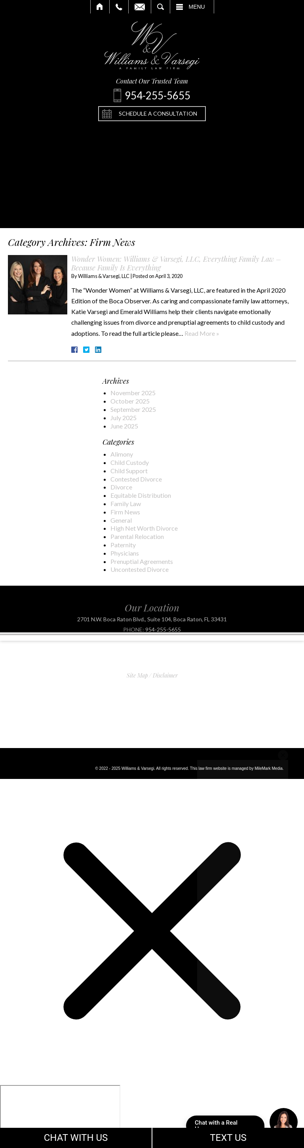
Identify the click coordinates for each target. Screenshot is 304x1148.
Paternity (123, 544)
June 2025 (124, 426)
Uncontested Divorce (139, 569)
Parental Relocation (137, 536)
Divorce (121, 487)
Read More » (201, 333)
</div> (60, 1115)
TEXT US (228, 1137)
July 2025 (123, 417)
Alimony (121, 454)
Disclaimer (165, 675)
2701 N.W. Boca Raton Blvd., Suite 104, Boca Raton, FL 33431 (152, 626)
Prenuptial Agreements (141, 561)
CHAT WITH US (76, 1137)
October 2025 (130, 401)
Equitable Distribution (140, 495)
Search (160, 6)
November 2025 (133, 392)
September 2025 (133, 409)
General (121, 520)
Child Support (129, 470)
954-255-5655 (163, 636)
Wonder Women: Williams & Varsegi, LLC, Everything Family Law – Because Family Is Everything (176, 263)
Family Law (125, 503)
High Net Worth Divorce (144, 528)
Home (100, 6)
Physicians (124, 553)
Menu (197, 7)
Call (119, 6)
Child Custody (129, 462)
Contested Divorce (136, 479)
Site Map (137, 675)
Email (140, 6)
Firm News (125, 512)
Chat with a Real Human (229, 1127)
